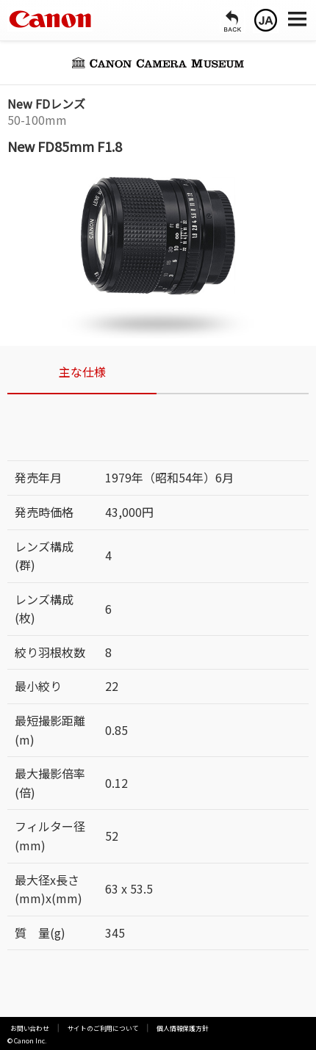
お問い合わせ (25, 1028)
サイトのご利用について (87, 1028)
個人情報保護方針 (155, 1028)
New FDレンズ (46, 103)
